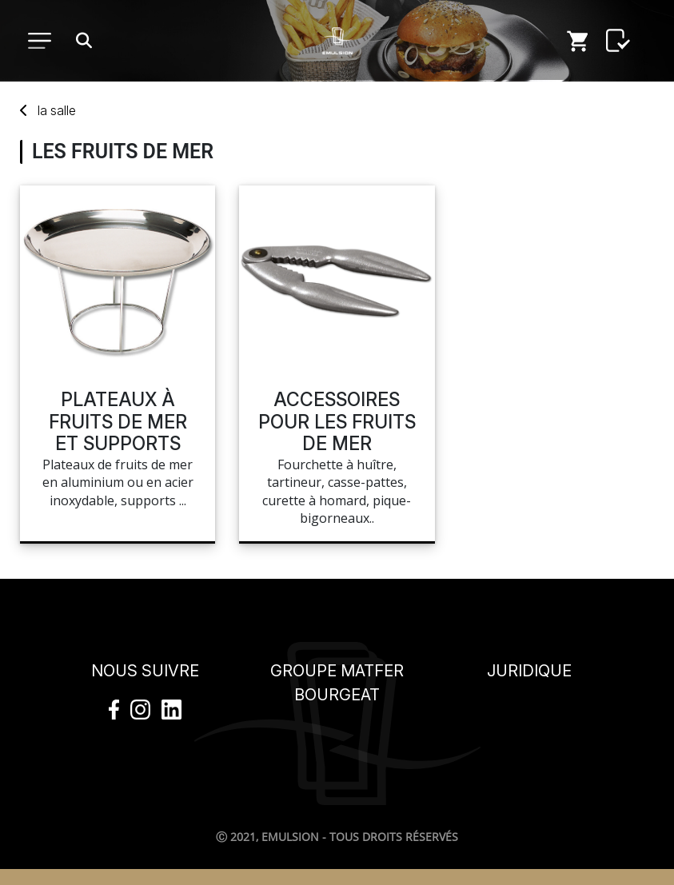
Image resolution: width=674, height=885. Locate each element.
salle (57, 110)
